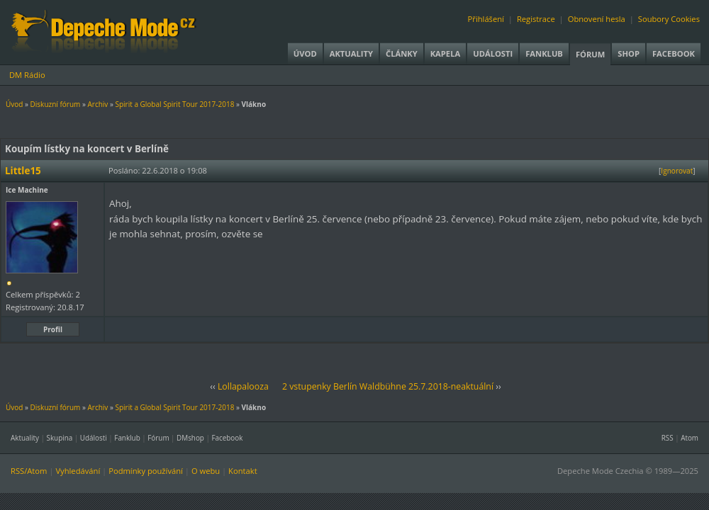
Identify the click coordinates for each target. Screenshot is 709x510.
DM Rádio (27, 74)
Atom (689, 438)
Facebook (673, 53)
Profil (52, 329)
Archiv (97, 104)
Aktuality (351, 53)
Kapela (445, 53)
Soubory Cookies (669, 18)
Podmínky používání (145, 470)
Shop (629, 53)
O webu (205, 470)
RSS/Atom (29, 470)
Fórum (590, 54)
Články (402, 53)
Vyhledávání (77, 470)
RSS (667, 438)
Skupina (60, 438)
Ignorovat (677, 171)
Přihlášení (486, 18)
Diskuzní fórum (55, 104)
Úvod (305, 53)
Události (493, 53)
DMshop (190, 438)
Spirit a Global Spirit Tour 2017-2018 (174, 104)
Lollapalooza (243, 386)
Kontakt (242, 470)
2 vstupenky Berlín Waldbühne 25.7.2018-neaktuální (387, 386)
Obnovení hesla (596, 18)
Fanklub (544, 53)
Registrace (536, 18)
